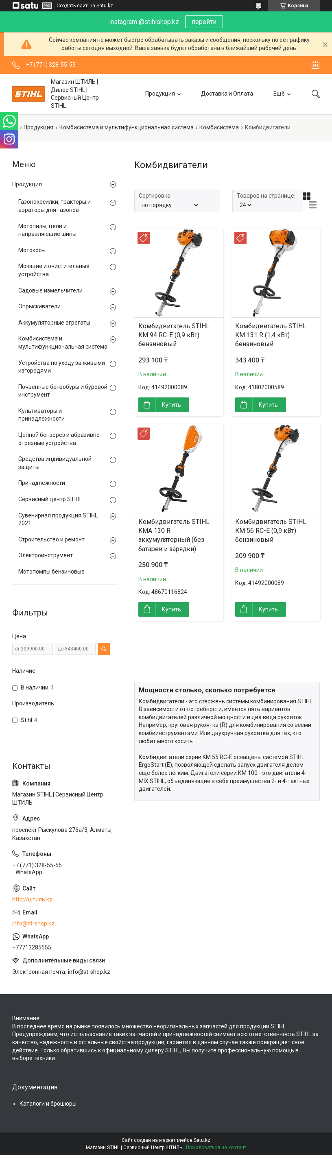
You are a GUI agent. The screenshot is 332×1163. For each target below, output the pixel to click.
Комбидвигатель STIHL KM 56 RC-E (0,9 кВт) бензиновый (270, 531)
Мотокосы (32, 250)
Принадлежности (41, 483)
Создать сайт (72, 6)
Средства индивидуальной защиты (55, 463)
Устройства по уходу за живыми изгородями (61, 367)
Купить (171, 404)
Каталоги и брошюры (48, 1103)
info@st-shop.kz (33, 923)
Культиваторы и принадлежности (41, 415)
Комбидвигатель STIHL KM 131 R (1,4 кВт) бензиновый (270, 335)
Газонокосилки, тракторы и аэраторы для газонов (54, 206)
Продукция (160, 93)
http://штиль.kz (32, 899)
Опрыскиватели (39, 306)
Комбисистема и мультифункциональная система (126, 127)
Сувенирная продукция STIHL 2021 (58, 519)
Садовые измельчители (50, 290)
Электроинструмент (45, 555)
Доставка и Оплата (227, 93)
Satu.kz (202, 1140)
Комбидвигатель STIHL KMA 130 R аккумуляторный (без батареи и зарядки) (174, 535)
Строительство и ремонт (51, 539)
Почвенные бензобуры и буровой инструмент (62, 391)
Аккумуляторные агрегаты (54, 322)
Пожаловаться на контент (216, 1147)
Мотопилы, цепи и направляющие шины (47, 230)
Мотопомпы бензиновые (51, 571)
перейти (204, 22)
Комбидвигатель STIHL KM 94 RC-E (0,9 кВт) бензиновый (174, 335)
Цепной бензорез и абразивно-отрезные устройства (60, 439)
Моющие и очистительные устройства (54, 270)
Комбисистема (219, 127)
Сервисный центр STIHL (50, 499)
